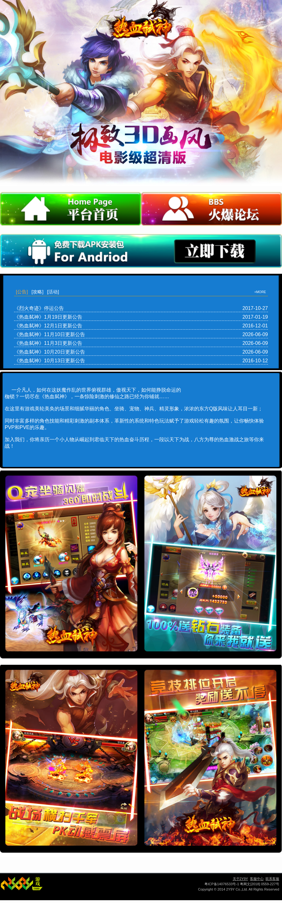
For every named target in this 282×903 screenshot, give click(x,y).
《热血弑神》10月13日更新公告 (49, 360)
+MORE (260, 292)
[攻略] (37, 291)
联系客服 (272, 879)
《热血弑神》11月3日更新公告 (48, 343)
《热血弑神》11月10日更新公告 (49, 334)
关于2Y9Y (240, 879)
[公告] (22, 291)
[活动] (53, 291)
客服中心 (257, 879)
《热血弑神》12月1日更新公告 (48, 325)
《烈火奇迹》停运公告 (39, 308)
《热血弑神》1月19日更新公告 (48, 317)
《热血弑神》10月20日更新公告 (49, 352)
